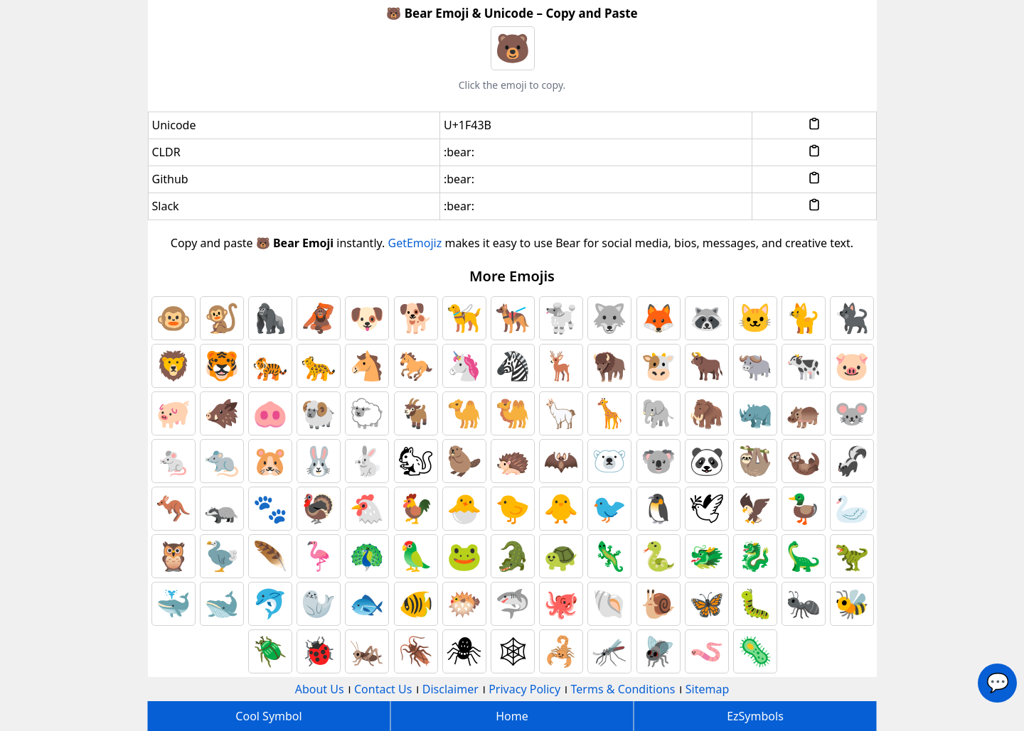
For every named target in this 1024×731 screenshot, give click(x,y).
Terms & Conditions (623, 689)
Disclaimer (450, 689)
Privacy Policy (524, 689)
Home (512, 716)
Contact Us (383, 689)
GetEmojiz (415, 243)
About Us (319, 689)
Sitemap (708, 689)
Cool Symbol (268, 716)
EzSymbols (755, 716)
